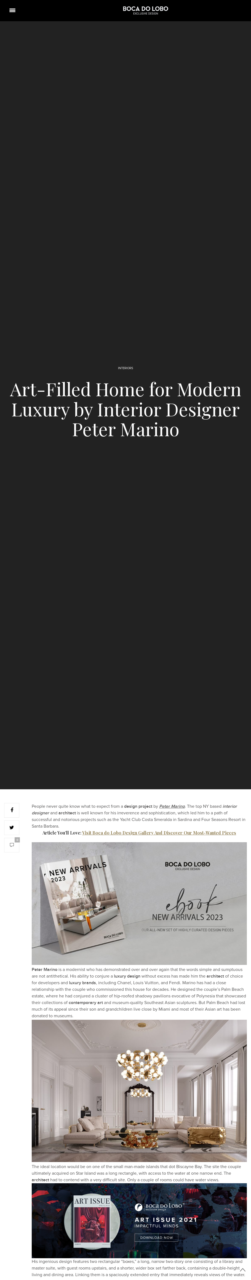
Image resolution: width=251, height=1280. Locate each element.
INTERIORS (125, 368)
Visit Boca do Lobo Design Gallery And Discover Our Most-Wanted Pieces (159, 833)
